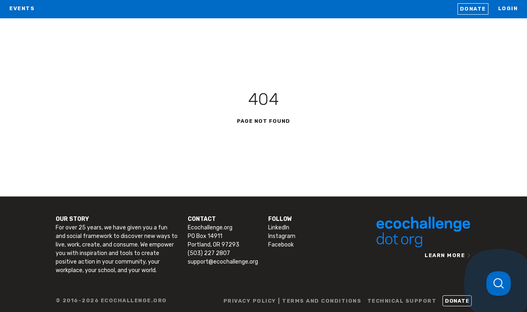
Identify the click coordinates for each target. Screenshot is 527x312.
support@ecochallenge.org (223, 261)
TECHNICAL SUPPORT (402, 301)
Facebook (281, 244)
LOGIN (508, 8)
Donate (473, 9)
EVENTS (22, 8)
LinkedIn (278, 227)
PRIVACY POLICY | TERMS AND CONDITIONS (292, 301)
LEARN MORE (445, 255)
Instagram (281, 236)
